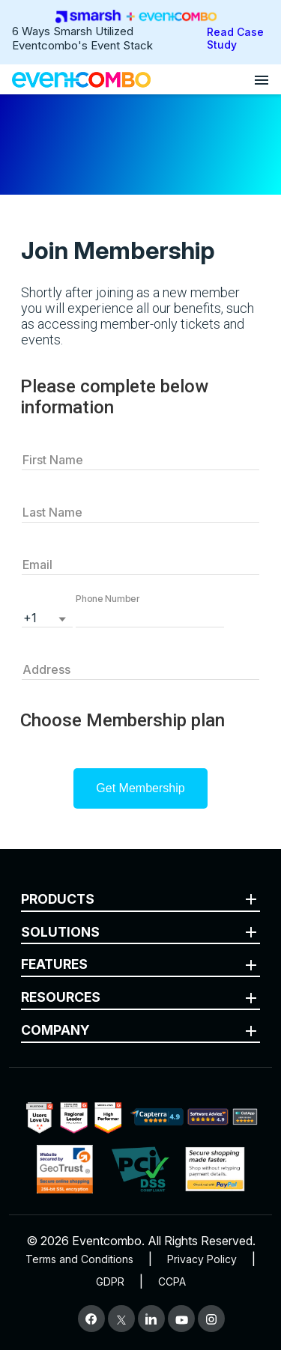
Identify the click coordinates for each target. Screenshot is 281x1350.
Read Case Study (235, 38)
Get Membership (140, 788)
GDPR (110, 1281)
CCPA (172, 1281)
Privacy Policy (202, 1259)
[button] (150, 616)
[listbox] (47, 616)
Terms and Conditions (79, 1259)
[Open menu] (262, 79)
